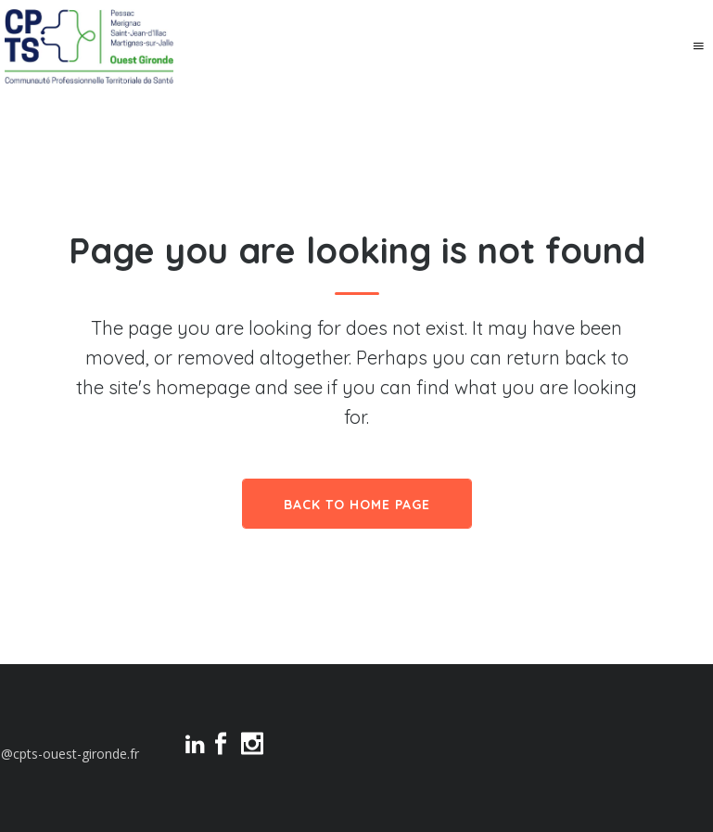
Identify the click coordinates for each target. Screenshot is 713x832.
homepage (203, 387)
